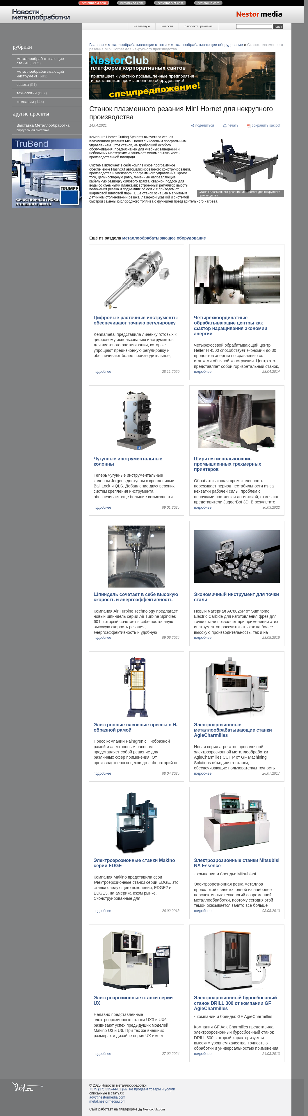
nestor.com (93, 3)
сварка (27, 84)
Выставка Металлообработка (43, 127)
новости (167, 26)
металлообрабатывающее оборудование (207, 44)
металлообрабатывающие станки (40, 60)
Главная (96, 44)
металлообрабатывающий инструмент (40, 73)
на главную (142, 26)
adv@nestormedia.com (107, 1097)
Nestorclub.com (154, 1109)
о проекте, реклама (199, 26)
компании (30, 102)
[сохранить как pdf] (263, 126)
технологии (32, 93)
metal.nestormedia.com (107, 1101)
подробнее (102, 372)
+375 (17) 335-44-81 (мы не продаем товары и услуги (132, 1089)
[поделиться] (202, 126)
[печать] (230, 126)
